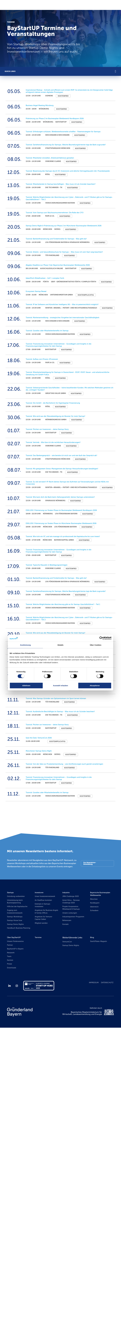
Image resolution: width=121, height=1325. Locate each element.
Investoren (40, 1177)
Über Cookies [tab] (95, 645)
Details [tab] (60, 645)
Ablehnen (26, 686)
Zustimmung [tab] (25, 645)
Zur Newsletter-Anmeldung (89, 1148)
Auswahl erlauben (60, 686)
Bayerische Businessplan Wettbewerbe (101, 1179)
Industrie (66, 1177)
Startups (11, 1177)
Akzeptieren (95, 686)
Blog (92, 1227)
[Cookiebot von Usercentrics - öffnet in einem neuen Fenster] (101, 638)
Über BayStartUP (15, 1227)
